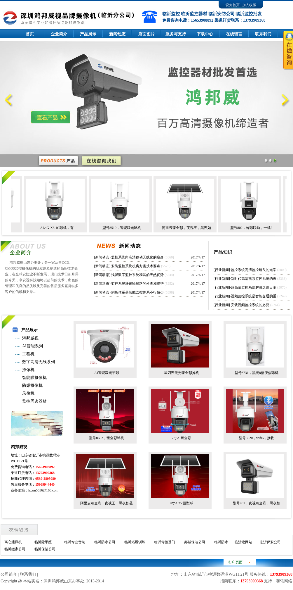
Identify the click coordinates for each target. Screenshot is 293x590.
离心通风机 (13, 542)
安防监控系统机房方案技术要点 (135, 266)
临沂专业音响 (74, 542)
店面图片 (146, 34)
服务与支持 (175, 34)
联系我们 (28, 574)
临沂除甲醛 (43, 542)
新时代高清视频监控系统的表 (253, 279)
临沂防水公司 (104, 542)
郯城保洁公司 (194, 542)
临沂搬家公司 (14, 549)
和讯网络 (284, 581)
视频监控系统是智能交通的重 (253, 296)
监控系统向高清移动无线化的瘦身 (137, 257)
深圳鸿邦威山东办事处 (63, 581)
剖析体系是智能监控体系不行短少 (137, 292)
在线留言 (234, 34)
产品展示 (88, 34)
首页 (30, 34)
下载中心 (205, 34)
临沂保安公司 (270, 542)
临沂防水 (221, 542)
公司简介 (9, 574)
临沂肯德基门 (164, 542)
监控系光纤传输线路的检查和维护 (137, 284)
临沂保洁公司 (44, 549)
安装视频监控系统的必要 (250, 305)
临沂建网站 (243, 542)
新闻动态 (117, 34)
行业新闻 (222, 270)
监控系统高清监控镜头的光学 (253, 270)
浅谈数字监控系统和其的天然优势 (137, 275)
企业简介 (59, 34)
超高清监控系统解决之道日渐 (253, 287)
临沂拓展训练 (134, 542)
